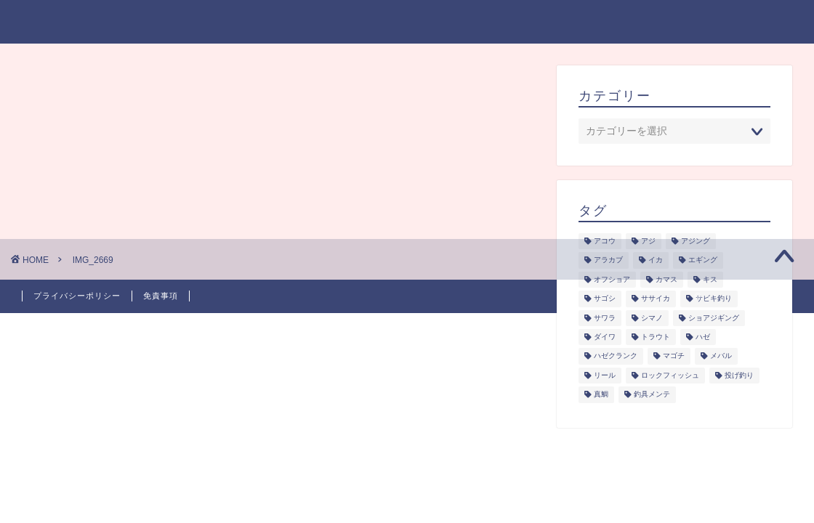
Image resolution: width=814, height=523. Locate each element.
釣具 (606, 22)
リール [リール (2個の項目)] (605, 375)
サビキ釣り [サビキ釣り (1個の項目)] (714, 299)
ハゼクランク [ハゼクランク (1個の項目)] (615, 356)
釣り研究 (549, 22)
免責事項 (160, 295)
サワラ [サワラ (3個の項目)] (605, 318)
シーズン (481, 22)
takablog (56, 21)
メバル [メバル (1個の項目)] (721, 356)
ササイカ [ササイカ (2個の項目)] (655, 299)
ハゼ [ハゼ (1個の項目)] (703, 337)
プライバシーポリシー (698, 22)
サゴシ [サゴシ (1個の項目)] (605, 299)
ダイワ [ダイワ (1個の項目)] (605, 337)
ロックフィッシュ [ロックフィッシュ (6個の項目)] (670, 375)
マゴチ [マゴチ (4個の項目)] (674, 356)
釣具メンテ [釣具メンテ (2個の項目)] (652, 395)
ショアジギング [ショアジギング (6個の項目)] (713, 318)
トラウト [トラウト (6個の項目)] (655, 337)
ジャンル (410, 22)
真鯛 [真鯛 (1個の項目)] (601, 395)
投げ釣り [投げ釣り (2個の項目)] (739, 375)
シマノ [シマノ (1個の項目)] (652, 318)
